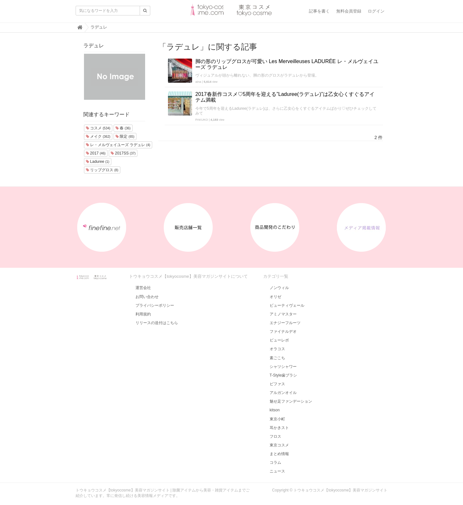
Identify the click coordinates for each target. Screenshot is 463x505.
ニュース (277, 471)
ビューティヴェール (287, 305)
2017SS (123, 153)
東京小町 (277, 419)
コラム (275, 462)
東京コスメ (279, 445)
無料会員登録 (348, 11)
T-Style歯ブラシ (283, 375)
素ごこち (277, 358)
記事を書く (319, 11)
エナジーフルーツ (285, 323)
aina (198, 81)
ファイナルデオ (283, 331)
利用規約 (143, 314)
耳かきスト (279, 428)
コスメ (98, 128)
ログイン (376, 11)
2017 (96, 153)
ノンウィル (279, 287)
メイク (98, 136)
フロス (275, 436)
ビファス (277, 384)
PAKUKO (201, 119)
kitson (275, 410)
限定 (125, 136)
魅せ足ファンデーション (291, 401)
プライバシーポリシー (154, 305)
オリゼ (275, 297)
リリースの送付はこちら (156, 323)
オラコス (277, 349)
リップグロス (102, 170)
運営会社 (143, 287)
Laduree (97, 161)
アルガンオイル (283, 392)
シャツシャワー (283, 366)
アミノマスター (283, 314)
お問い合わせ (147, 297)
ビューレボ (279, 340)
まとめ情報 (279, 454)
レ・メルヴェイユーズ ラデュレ (118, 145)
